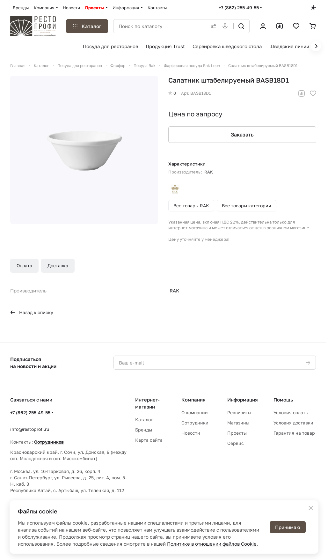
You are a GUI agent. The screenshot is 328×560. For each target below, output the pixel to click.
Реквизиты (239, 412)
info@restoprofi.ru (29, 429)
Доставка (57, 265)
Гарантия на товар (294, 433)
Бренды (143, 429)
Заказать (241, 134)
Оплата (24, 265)
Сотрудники (194, 422)
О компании (194, 412)
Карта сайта (149, 440)
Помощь (283, 399)
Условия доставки (293, 422)
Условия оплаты (291, 412)
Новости (190, 433)
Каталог (144, 419)
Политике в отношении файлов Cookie (212, 544)
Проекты (237, 433)
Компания (193, 399)
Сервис (235, 443)
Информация (242, 399)
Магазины (238, 422)
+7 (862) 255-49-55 (239, 7)
